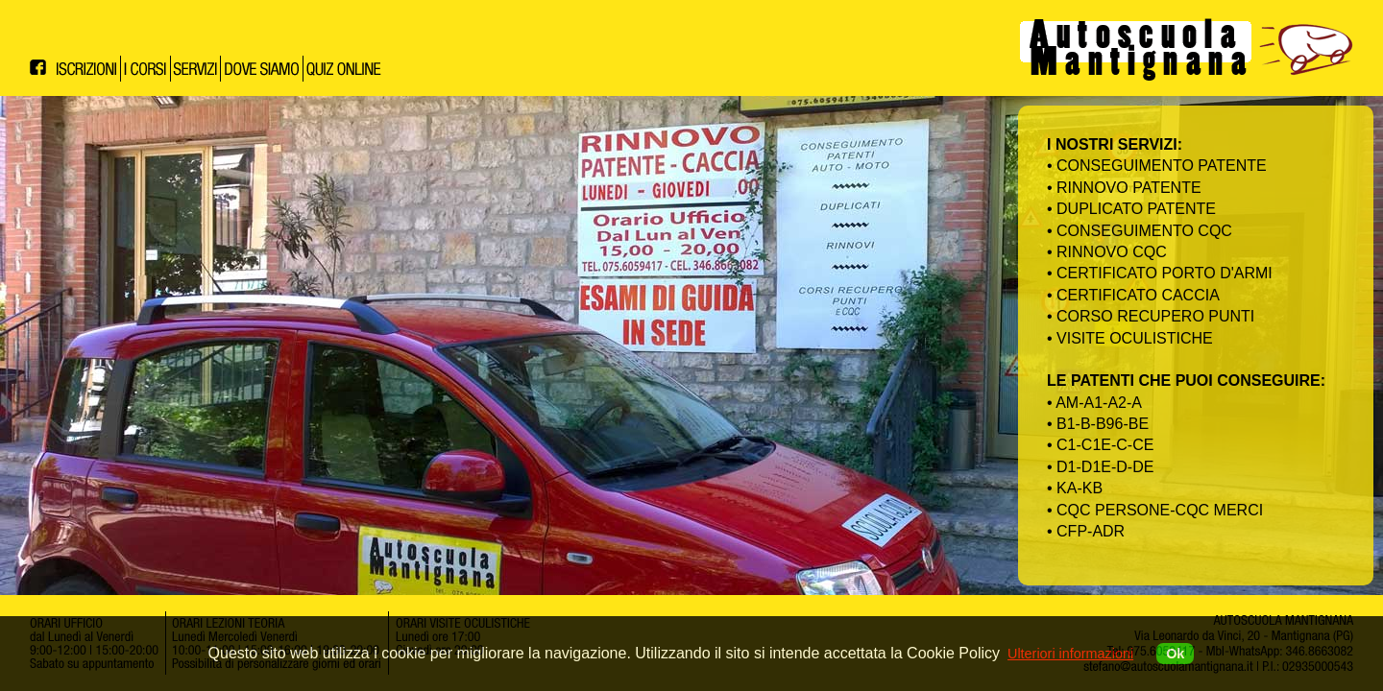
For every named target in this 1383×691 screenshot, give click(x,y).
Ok (1175, 653)
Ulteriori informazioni (1070, 653)
